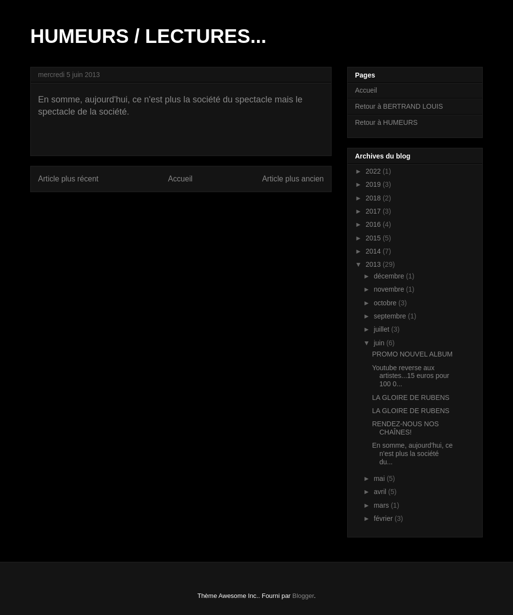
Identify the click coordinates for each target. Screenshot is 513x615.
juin (380, 343)
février (384, 518)
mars (382, 505)
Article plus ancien (293, 179)
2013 (374, 264)
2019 (374, 184)
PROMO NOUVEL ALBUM (412, 354)
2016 (374, 224)
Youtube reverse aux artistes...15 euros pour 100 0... (410, 376)
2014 (374, 251)
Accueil (180, 179)
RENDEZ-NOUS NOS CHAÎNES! (405, 428)
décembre (390, 276)
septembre (391, 316)
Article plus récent (68, 179)
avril (381, 492)
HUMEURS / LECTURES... (148, 36)
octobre (386, 303)
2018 (374, 198)
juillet (382, 329)
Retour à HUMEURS (386, 122)
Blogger (303, 595)
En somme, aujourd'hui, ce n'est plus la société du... (412, 453)
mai (380, 478)
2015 (374, 238)
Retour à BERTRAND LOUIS (399, 106)
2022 (374, 171)
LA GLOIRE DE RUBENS (411, 397)
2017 (374, 211)
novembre (390, 289)
